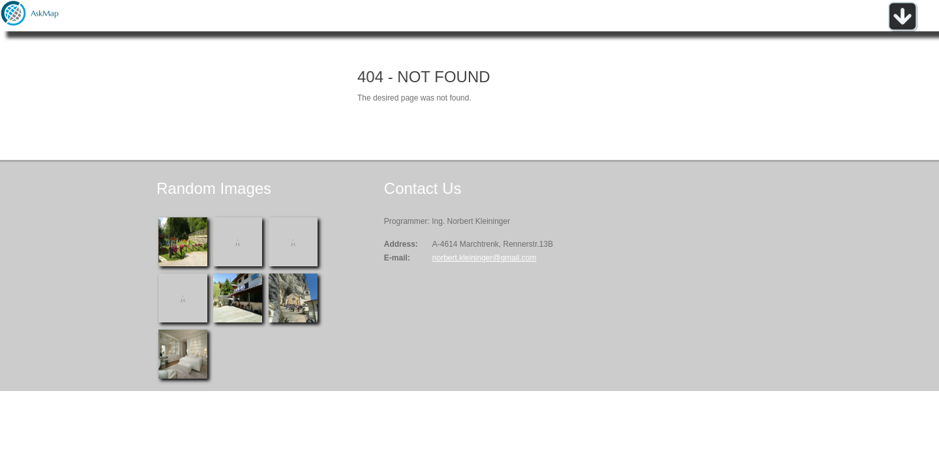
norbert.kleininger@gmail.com (484, 257)
